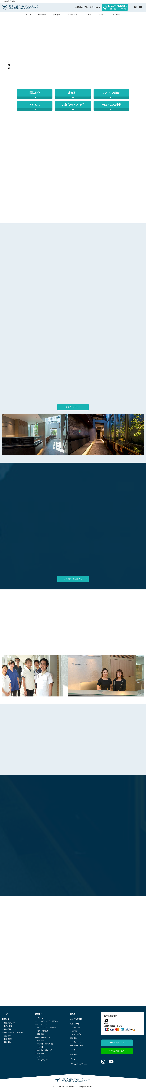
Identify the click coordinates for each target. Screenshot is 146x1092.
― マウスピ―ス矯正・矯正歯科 (46, 1021)
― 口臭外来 (39, 1034)
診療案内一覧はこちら (75, 579)
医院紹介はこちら (76, 407)
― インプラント (40, 1024)
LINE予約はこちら (120, 1051)
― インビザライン (41, 1060)
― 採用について (75, 1042)
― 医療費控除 (7, 1039)
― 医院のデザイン (9, 1023)
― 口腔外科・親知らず (43, 1050)
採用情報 (116, 15)
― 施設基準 (6, 1036)
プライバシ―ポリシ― (78, 1064)
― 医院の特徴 (7, 1026)
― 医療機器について (9, 1029)
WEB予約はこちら (120, 1043)
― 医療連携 (6, 1042)
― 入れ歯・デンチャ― (43, 1057)
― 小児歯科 (39, 1047)
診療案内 (56, 15)
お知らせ (72, 1055)
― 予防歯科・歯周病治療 (44, 1044)
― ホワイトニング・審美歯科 (45, 1028)
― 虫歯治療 (39, 1041)
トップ (28, 15)
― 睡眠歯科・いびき (42, 1037)
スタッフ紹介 (73, 15)
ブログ (71, 1059)
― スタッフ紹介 (75, 1034)
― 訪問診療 (39, 1053)
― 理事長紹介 (74, 1028)
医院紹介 (42, 15)
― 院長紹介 (73, 1031)
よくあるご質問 (75, 1019)
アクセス (102, 15)
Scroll (9, 66)
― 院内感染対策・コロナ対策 (12, 1032)
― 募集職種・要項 (75, 1045)
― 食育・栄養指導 (41, 1031)
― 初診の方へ (40, 1018)
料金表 (88, 15)
